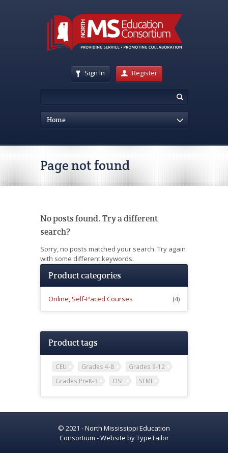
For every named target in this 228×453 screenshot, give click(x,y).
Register (139, 72)
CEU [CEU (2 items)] (61, 366)
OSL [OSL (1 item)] (118, 381)
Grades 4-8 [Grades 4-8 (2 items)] (97, 366)
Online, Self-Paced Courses (90, 298)
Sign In (90, 72)
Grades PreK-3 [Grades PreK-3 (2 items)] (76, 381)
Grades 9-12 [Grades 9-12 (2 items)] (147, 366)
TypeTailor (152, 437)
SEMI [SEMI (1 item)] (145, 381)
